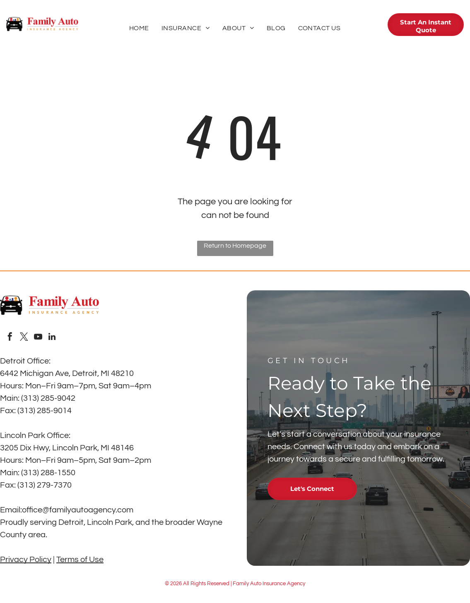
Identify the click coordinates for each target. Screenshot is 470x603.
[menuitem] (139, 28)
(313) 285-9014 (44, 411)
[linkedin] (52, 337)
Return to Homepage (235, 245)
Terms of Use (80, 559)
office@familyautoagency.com (77, 510)
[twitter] (24, 337)
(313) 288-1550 (48, 473)
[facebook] (10, 337)
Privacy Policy (25, 559)
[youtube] (38, 337)
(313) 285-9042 (48, 398)
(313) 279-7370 (44, 485)
